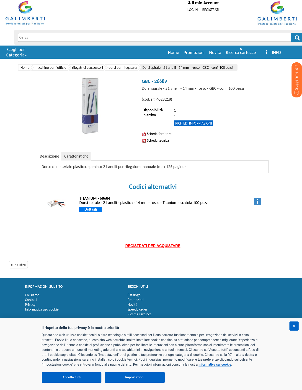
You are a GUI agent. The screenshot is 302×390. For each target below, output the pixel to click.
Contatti (31, 300)
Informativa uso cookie (42, 309)
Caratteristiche (76, 156)
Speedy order (137, 309)
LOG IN (193, 10)
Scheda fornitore (156, 134)
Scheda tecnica (155, 140)
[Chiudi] (294, 326)
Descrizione (49, 156)
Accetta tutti (71, 377)
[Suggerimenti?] (293, 73)
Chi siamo (32, 295)
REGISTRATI (210, 10)
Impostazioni (134, 377)
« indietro (18, 265)
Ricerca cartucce (241, 52)
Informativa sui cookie (215, 365)
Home (173, 52)
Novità (215, 52)
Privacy (30, 304)
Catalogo (134, 295)
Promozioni (194, 52)
